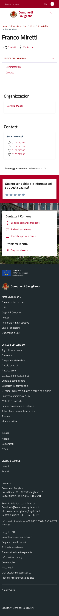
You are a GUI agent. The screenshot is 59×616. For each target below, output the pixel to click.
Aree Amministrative (12, 302)
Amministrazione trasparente (17, 552)
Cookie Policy (9, 562)
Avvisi (5, 449)
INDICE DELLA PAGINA (29, 58)
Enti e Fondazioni (11, 328)
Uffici (4, 307)
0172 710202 (16, 142)
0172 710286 (16, 150)
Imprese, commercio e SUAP (16, 396)
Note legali (7, 567)
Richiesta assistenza (12, 547)
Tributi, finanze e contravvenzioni (19, 411)
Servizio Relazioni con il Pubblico (18, 503)
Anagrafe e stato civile (13, 360)
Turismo (6, 416)
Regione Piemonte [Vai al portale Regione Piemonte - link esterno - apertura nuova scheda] (12, 4)
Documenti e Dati (11, 333)
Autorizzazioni (9, 370)
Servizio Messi (15, 106)
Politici (5, 317)
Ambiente (7, 355)
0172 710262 (16, 154)
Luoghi (5, 466)
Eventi (5, 471)
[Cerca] (50, 14)
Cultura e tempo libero (13, 381)
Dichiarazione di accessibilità (16, 572)
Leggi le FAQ (8, 532)
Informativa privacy (12, 557)
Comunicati (8, 444)
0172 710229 (16, 146)
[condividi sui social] (9, 47)
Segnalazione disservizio (14, 542)
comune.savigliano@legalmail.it (23, 511)
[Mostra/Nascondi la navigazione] (6, 14)
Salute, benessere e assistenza (18, 406)
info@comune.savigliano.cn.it (24, 507)
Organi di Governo (11, 312)
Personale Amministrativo (15, 322)
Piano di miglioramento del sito (18, 578)
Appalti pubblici (10, 365)
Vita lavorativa (9, 421)
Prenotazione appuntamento (17, 537)
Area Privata (8, 590)
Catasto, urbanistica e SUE (15, 375)
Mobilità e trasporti (12, 401)
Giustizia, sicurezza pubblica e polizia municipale (26, 391)
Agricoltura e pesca (12, 350)
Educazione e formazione (15, 386)
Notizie (5, 439)
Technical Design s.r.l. (23, 608)
